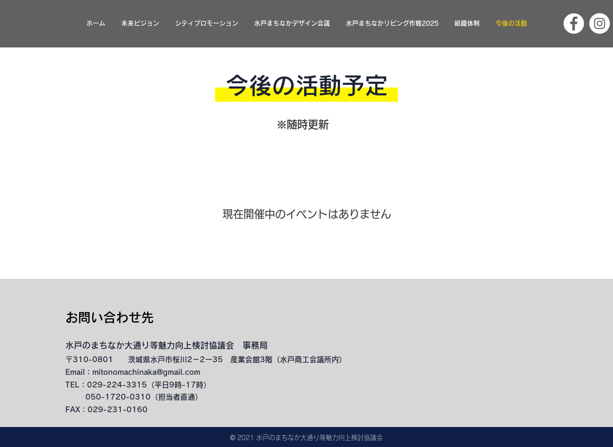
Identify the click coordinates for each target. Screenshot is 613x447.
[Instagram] (599, 23)
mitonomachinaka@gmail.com (146, 372)
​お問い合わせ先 (109, 317)
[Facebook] (573, 23)
